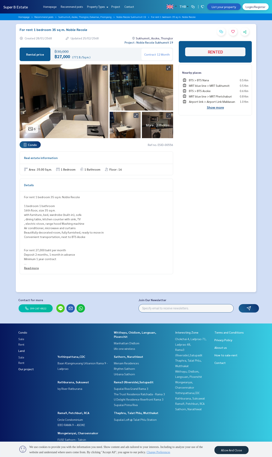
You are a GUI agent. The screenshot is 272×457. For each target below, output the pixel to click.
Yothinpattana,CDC (71, 356)
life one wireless (124, 348)
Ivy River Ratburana (70, 388)
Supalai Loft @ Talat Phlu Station (135, 419)
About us (220, 347)
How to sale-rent (225, 355)
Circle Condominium (70, 419)
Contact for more (30, 300)
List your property (224, 7)
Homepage (50, 6)
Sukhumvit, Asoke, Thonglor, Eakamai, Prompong (85, 17)
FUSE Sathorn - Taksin (72, 439)
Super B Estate (15, 6)
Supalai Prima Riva (126, 405)
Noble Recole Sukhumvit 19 (131, 17)
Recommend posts (72, 6)
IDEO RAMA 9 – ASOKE (71, 425)
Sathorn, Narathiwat (128, 356)
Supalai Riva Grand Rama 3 (131, 388)
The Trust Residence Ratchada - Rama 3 (139, 394)
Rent (21, 344)
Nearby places (191, 72)
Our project (26, 369)
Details (29, 185)
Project (115, 6)
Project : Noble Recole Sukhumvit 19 (149, 42)
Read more (31, 268)
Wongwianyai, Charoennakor (78, 433)
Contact (129, 6)
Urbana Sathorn (124, 374)
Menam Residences (126, 363)
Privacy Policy (223, 340)
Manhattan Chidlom (126, 343)
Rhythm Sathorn (124, 368)
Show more (215, 107)
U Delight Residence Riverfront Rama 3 (138, 399)
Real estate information (41, 158)
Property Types (97, 6)
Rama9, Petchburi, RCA (73, 413)
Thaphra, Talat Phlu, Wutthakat (136, 413)
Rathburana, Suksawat (73, 382)
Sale (21, 339)
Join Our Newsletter (152, 300)
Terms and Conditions (229, 332)
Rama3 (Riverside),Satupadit (134, 382)
